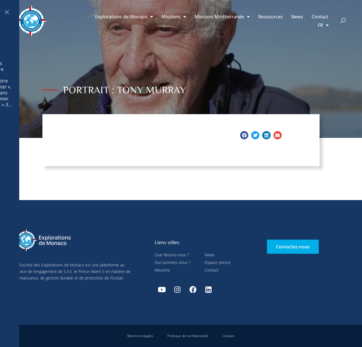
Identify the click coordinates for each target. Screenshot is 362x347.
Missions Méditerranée (222, 16)
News (297, 17)
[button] (343, 21)
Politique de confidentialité (187, 335)
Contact (320, 17)
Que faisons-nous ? (172, 254)
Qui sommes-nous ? (172, 262)
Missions (173, 16)
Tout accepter (107, 132)
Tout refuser (156, 12)
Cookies (229, 335)
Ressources (270, 17)
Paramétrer (124, 12)
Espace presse (218, 262)
